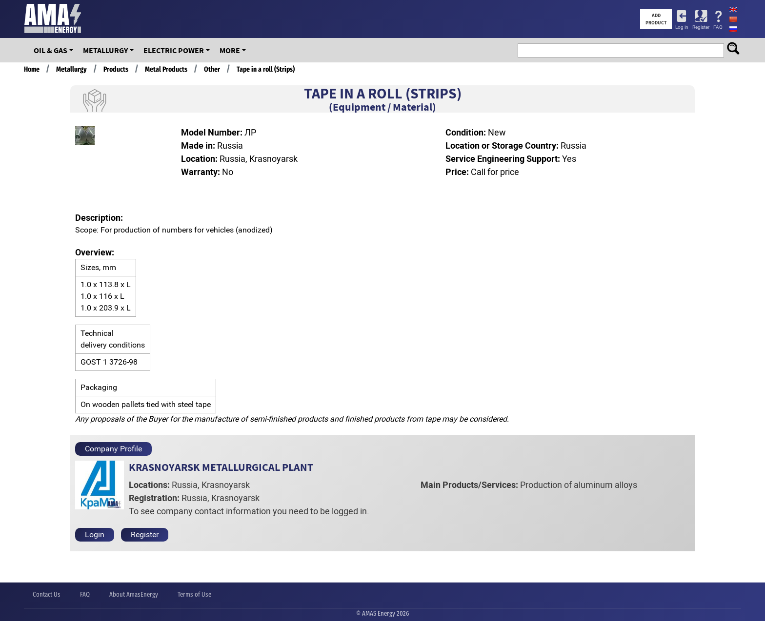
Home (32, 69)
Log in (681, 27)
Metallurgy (105, 50)
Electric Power (173, 50)
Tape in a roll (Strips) (266, 69)
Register (700, 27)
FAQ (718, 27)
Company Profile (113, 448)
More (230, 50)
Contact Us (46, 594)
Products (115, 69)
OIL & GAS (50, 50)
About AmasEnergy (133, 594)
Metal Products (166, 69)
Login (94, 534)
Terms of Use (194, 594)
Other (212, 69)
